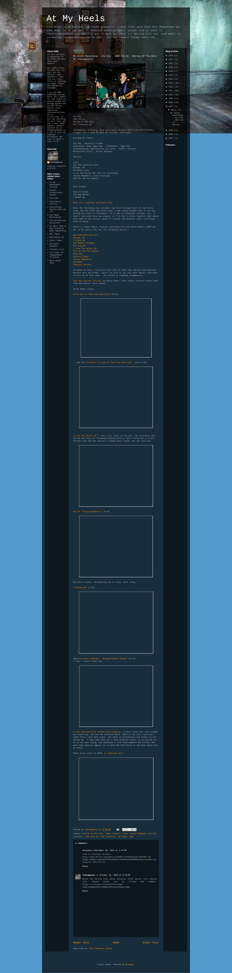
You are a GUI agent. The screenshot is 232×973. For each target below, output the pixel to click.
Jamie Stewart (112, 834)
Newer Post (81, 942)
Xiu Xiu (152, 834)
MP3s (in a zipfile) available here (92, 203)
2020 (171, 67)
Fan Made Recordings (55, 216)
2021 (171, 63)
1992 (171, 138)
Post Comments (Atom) (100, 948)
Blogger (130, 964)
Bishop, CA (79, 238)
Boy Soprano (79, 246)
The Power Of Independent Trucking (56, 255)
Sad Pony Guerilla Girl (86, 235)
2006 (171, 130)
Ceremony (77, 262)
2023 (171, 56)
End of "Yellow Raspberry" (87, 512)
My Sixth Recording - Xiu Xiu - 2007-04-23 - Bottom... (177, 119)
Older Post (151, 942)
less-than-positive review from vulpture (97, 732)
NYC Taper (55, 234)
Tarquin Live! (57, 249)
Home (116, 942)
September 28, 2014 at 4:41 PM (110, 850)
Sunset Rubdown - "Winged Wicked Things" (104, 659)
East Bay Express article (87, 281)
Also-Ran (54, 198)
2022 (171, 59)
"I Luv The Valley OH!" (86, 436)
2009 (171, 98)
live (125, 834)
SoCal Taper (56, 240)
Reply (85, 866)
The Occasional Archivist (58, 221)
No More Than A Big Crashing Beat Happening (58, 228)
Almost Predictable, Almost (56, 192)
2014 (171, 79)
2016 (171, 71)
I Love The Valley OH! (85, 248)
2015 (171, 75)
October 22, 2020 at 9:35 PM (115, 875)
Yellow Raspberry (82, 259)
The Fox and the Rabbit (86, 251)
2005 (171, 134)
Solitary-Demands (55, 245)
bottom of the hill (92, 834)
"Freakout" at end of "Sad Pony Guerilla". (109, 362)
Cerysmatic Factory (55, 202)
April (174, 110)
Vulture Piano (80, 256)
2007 (171, 106)
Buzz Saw (77, 254)
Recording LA (56, 237)
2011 (171, 91)
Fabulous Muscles (82, 265)
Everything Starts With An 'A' (58, 209)
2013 (171, 83)
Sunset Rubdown (138, 834)
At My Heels (75, 19)
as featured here (113, 753)
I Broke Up (79, 240)
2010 (171, 95)
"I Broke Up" (80, 587)
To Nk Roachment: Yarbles (55, 184)
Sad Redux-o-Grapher (84, 243)
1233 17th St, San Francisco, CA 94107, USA (109, 837)
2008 (171, 102)
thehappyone (88, 875)
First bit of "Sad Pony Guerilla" (92, 294)
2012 (171, 87)
